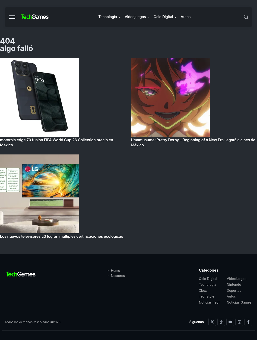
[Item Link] (128, 149)
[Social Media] (212, 322)
